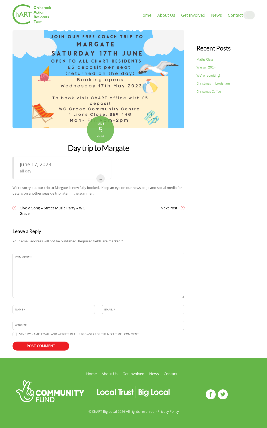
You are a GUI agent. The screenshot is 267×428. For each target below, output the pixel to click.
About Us (166, 15)
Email (109, 309)
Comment (23, 257)
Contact (235, 15)
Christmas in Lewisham (213, 83)
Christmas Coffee (208, 91)
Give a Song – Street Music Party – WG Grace (53, 210)
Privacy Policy (168, 411)
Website (21, 325)
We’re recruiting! (208, 75)
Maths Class (204, 59)
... (100, 178)
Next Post (169, 207)
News (216, 15)
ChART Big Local (104, 411)
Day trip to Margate (98, 148)
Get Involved (193, 15)
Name (20, 309)
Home (145, 15)
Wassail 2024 (206, 67)
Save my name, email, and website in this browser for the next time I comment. (79, 334)
